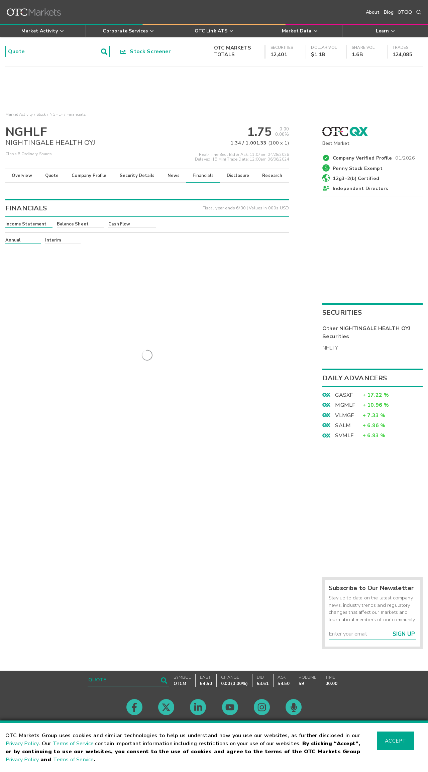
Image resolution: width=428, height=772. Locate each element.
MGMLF (345, 405)
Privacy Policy (22, 743)
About (373, 12)
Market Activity (19, 114)
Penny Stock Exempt (358, 168)
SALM (343, 425)
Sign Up (404, 634)
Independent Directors (360, 188)
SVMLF (344, 435)
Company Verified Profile (374, 157)
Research (272, 176)
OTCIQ (405, 12)
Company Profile (89, 176)
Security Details (137, 176)
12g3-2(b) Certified (356, 178)
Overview (22, 176)
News (174, 176)
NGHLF (56, 114)
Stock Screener (145, 51)
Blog (389, 12)
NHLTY (330, 348)
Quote (52, 176)
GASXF (344, 395)
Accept (395, 741)
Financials (203, 176)
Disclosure (238, 176)
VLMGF (344, 415)
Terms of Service (73, 743)
